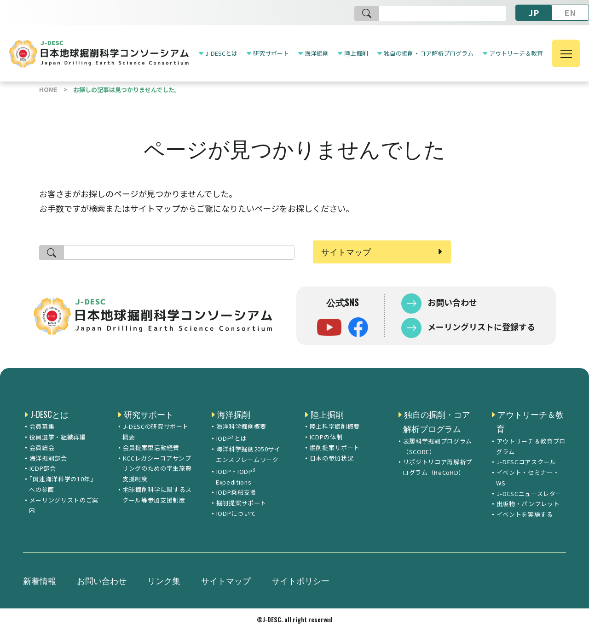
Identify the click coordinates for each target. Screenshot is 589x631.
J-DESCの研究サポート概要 (155, 431)
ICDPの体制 (326, 436)
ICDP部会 (42, 468)
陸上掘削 (356, 53)
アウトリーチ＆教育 (516, 53)
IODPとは (231, 437)
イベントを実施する (525, 514)
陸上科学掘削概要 (335, 426)
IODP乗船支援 (236, 492)
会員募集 (42, 426)
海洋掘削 (317, 53)
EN (570, 12)
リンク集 (163, 580)
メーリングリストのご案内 (63, 505)
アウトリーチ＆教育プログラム (531, 446)
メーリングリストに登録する (480, 327)
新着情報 (39, 580)
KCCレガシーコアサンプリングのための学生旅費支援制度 (156, 469)
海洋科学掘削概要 (241, 426)
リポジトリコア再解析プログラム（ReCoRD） (437, 467)
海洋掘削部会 (48, 458)
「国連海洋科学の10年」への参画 (62, 484)
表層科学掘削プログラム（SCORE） (437, 446)
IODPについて (236, 513)
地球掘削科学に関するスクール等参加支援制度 (157, 494)
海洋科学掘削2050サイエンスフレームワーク (248, 454)
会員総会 (42, 447)
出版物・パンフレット (528, 503)
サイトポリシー (300, 580)
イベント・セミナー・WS (527, 477)
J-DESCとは (221, 53)
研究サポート (271, 53)
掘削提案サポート (241, 502)
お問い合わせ (451, 302)
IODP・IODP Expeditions (235, 476)
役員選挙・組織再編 (57, 436)
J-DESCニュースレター (529, 493)
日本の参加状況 (332, 458)
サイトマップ (346, 251)
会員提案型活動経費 (151, 447)
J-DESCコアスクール (526, 461)
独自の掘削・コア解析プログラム (429, 53)
